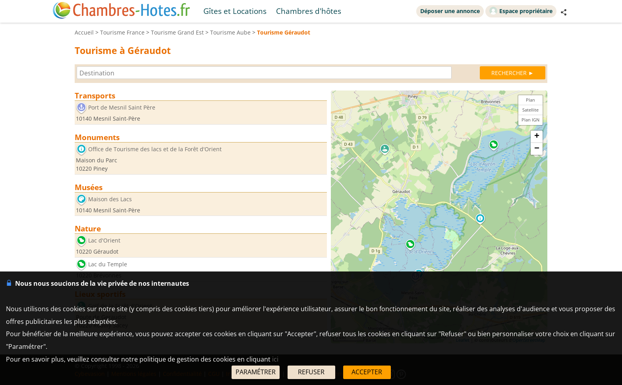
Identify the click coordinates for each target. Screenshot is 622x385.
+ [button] (536, 136)
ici (275, 359)
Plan (530, 100)
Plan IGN (530, 120)
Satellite (530, 110)
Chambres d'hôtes (308, 11)
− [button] (536, 149)
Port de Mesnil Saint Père (121, 107)
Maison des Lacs (110, 199)
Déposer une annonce (450, 11)
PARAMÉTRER (256, 372)
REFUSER (311, 372)
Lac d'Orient (104, 240)
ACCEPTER (367, 372)
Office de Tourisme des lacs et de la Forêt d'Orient (155, 149)
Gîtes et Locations (235, 11)
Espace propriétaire (520, 11)
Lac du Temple (107, 264)
